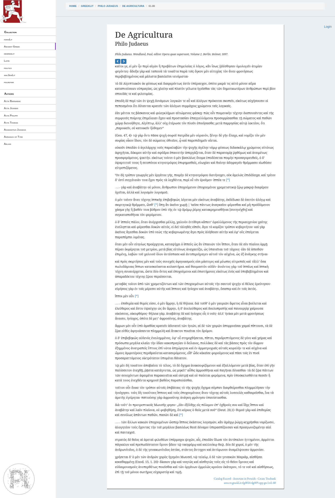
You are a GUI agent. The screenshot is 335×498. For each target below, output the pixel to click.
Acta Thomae (11, 122)
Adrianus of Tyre (13, 136)
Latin (7, 60)
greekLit (87, 6)
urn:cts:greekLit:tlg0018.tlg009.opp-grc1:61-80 (250, 483)
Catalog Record (222, 478)
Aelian (7, 144)
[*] (228, 180)
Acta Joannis (11, 108)
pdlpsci (8, 68)
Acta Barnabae (12, 101)
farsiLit (8, 39)
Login (328, 26)
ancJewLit (9, 75)
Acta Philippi (11, 115)
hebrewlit (9, 53)
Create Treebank (267, 478)
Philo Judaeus (108, 6)
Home (73, 6)
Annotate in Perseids (244, 478)
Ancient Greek (12, 46)
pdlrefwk (9, 82)
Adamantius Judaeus (15, 129)
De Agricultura (133, 6)
